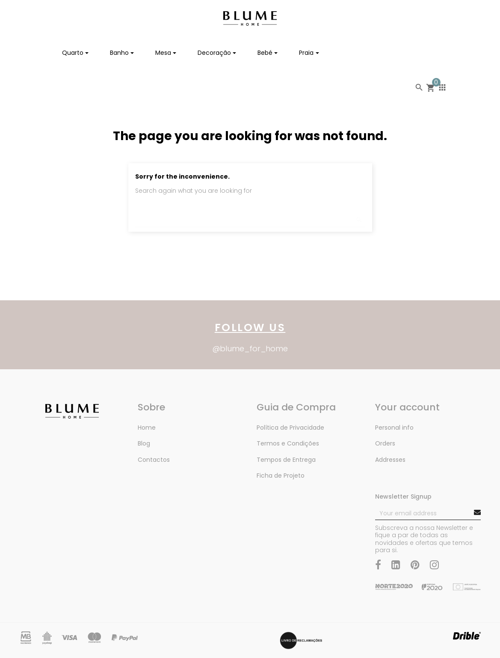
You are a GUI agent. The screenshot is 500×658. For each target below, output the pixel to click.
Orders (385, 443)
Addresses (390, 459)
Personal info (394, 427)
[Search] (250, 215)
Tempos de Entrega (286, 459)
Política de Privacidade (290, 427)
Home (147, 427)
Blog (144, 443)
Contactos (154, 459)
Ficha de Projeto (281, 475)
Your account (407, 407)
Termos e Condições (288, 443)
